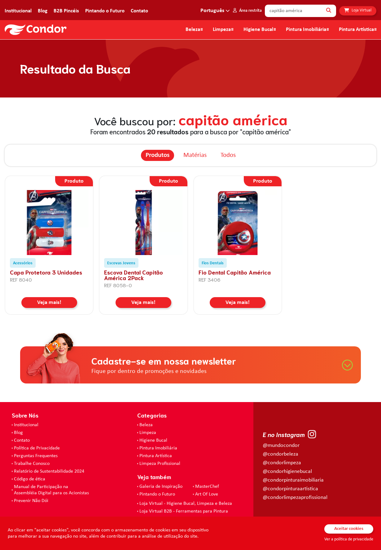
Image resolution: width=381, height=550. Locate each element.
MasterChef (207, 486)
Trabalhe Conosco (32, 463)
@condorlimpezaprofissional (295, 497)
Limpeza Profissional (159, 463)
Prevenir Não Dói (31, 500)
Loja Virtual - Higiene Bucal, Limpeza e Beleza (185, 503)
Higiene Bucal (258, 29)
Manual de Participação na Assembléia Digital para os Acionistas (51, 490)
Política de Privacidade (37, 448)
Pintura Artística (356, 29)
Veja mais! (49, 302)
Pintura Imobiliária (306, 29)
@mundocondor (281, 445)
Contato (139, 11)
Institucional (18, 11)
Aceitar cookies (348, 528)
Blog (42, 11)
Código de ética (29, 479)
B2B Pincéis (66, 11)
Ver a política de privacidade (348, 539)
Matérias (195, 155)
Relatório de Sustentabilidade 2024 (49, 471)
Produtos (157, 155)
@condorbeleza (280, 454)
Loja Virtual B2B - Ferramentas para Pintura (183, 511)
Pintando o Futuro (105, 11)
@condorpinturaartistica (290, 489)
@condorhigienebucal (287, 471)
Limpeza (147, 432)
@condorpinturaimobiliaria (293, 480)
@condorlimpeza (282, 463)
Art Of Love (206, 494)
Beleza (193, 29)
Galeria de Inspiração (160, 486)
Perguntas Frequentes (36, 455)
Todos (228, 155)
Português (212, 11)
